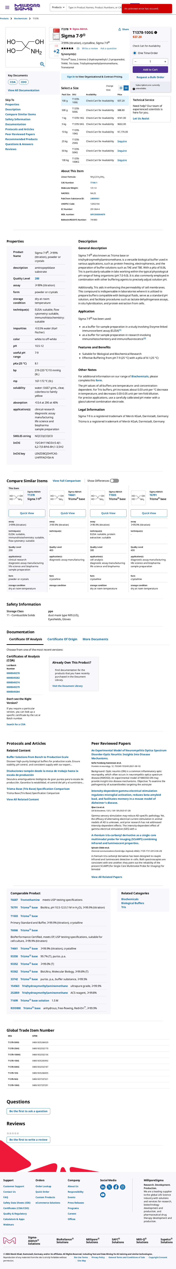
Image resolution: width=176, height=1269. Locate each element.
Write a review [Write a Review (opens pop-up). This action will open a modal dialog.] (90, 48)
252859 (15, 993)
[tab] (7, 18)
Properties (12, 104)
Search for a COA (16, 724)
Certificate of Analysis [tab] (25, 639)
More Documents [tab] (95, 639)
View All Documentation (23, 90)
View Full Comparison (67, 480)
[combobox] (95, 7)
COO (24, 82)
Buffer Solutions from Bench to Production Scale (37, 757)
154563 (15, 986)
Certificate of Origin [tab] (62, 639)
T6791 (14, 907)
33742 (14, 979)
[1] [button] (120, 330)
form (99, 380)
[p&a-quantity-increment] (165, 61)
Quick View (27, 513)
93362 (14, 971)
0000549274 (13, 682)
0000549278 (13, 673)
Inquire (122, 141)
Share (123, 29)
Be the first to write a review (29, 1140)
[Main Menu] (7, 7)
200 (37, 278)
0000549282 (13, 677)
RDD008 (16, 1008)
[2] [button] (144, 338)
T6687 (14, 900)
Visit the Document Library (67, 685)
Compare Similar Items (20, 114)
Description (12, 109)
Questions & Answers (19, 144)
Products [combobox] (57, 7)
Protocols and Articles (19, 129)
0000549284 (13, 691)
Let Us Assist (141, 118)
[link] (17, 1186)
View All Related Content (23, 799)
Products (4, 18)
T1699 (14, 1000)
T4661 (14, 948)
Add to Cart (150, 69)
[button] (150, 53)
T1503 (14, 916)
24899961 (94, 198)
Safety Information (17, 119)
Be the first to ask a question (28, 1111)
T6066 (14, 930)
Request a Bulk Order (150, 77)
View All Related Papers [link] (106, 877)
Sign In (71, 76)
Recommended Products (21, 139)
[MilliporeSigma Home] (27, 7)
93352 (14, 964)
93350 (14, 956)
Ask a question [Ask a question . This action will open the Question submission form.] (108, 48)
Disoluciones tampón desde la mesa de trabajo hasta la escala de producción (42, 773)
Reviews (10, 149)
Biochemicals (140, 376)
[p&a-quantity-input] (150, 61)
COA (13, 82)
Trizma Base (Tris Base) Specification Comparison (38, 789)
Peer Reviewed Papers (20, 134)
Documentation (15, 124)
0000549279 (13, 687)
